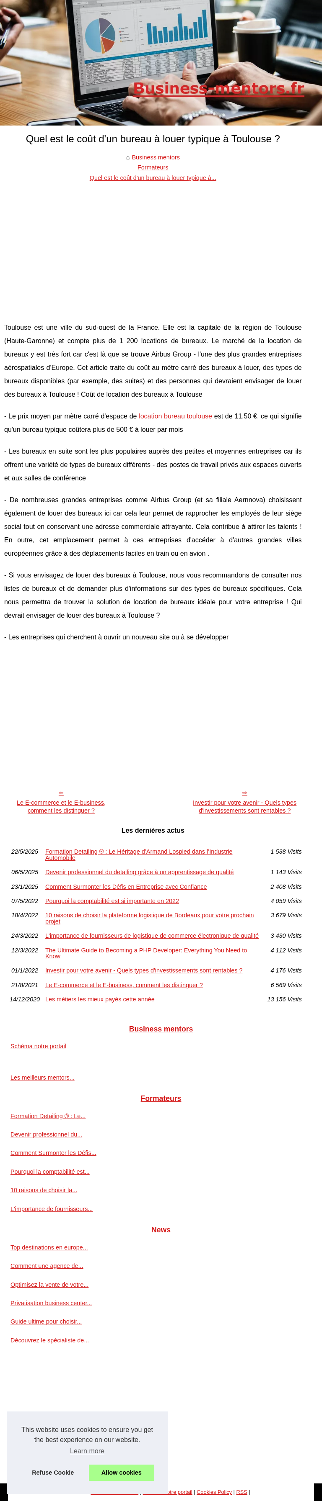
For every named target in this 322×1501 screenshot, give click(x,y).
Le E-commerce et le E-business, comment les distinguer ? (61, 806)
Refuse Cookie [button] (53, 1472)
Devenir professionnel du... (46, 1134)
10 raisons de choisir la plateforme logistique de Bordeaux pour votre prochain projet (149, 918)
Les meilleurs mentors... (42, 1077)
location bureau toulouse (175, 416)
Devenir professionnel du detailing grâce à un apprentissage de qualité (139, 872)
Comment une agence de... (46, 1265)
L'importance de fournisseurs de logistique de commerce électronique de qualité (152, 936)
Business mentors (155, 157)
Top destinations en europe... (49, 1247)
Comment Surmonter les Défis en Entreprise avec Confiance (126, 887)
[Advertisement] (153, 245)
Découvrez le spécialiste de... (49, 1340)
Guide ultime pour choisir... (46, 1321)
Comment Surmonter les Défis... (53, 1152)
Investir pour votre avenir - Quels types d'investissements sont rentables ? (244, 806)
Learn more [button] (87, 1451)
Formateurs (153, 167)
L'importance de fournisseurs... (51, 1209)
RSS (241, 1492)
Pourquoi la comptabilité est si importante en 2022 (112, 901)
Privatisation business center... (51, 1303)
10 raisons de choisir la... (43, 1190)
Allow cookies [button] (121, 1472)
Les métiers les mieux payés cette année (100, 999)
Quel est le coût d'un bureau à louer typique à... (153, 177)
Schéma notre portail (38, 1046)
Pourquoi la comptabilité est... (50, 1171)
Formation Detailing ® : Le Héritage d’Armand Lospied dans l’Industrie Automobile (139, 855)
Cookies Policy (214, 1492)
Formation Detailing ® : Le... (48, 1116)
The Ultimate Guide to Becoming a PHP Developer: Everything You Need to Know (146, 953)
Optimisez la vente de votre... (49, 1284)
